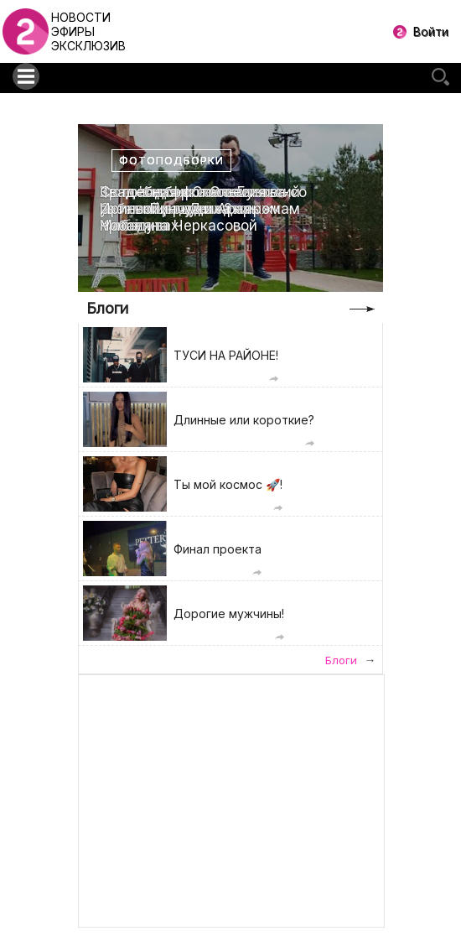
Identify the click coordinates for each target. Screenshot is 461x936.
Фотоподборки (171, 160)
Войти (430, 31)
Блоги (107, 308)
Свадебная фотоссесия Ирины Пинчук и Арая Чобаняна (183, 209)
